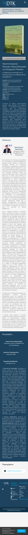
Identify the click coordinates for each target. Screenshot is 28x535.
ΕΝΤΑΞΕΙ (22, 531)
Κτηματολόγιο (14, 499)
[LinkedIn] (2, 489)
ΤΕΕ (13, 496)
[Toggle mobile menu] (25, 2)
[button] (14, 471)
